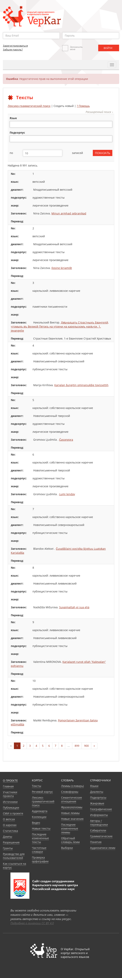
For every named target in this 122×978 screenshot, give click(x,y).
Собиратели (98, 830)
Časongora (66, 439)
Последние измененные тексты (40, 838)
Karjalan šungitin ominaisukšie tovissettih (81, 385)
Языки (94, 786)
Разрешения (11, 842)
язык (13, 118)
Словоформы (69, 792)
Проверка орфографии (40, 859)
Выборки (67, 848)
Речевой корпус (42, 792)
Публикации (11, 807)
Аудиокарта (39, 811)
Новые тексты (41, 828)
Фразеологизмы (71, 807)
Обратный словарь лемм (70, 840)
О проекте (10, 780)
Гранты (8, 848)
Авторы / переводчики (99, 822)
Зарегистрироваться (15, 45)
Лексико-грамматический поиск (29, 106)
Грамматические (101, 836)
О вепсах (9, 819)
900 (86, 746)
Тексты (36, 786)
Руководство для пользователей (14, 856)
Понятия (96, 842)
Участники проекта (10, 794)
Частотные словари (39, 849)
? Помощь (83, 106)
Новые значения (72, 819)
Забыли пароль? (13, 49)
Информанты (99, 815)
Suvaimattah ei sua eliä (74, 607)
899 (77, 746)
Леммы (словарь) (72, 786)
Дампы (7, 836)
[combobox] (61, 124)
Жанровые (97, 803)
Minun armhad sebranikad (68, 213)
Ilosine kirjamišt (61, 268)
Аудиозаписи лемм (102, 848)
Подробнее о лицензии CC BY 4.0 (32, 923)
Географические (101, 809)
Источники (10, 802)
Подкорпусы (98, 797)
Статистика (10, 831)
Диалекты (96, 792)
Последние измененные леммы (69, 828)
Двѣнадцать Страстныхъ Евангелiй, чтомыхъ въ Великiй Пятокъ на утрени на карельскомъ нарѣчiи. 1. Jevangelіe (60, 326)
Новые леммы (70, 813)
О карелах (9, 825)
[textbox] (13, 124)
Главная (8, 786)
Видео (36, 822)
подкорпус (17, 132)
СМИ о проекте (13, 813)
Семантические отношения (71, 799)
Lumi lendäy (67, 494)
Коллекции (39, 817)
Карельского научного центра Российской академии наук (55, 887)
